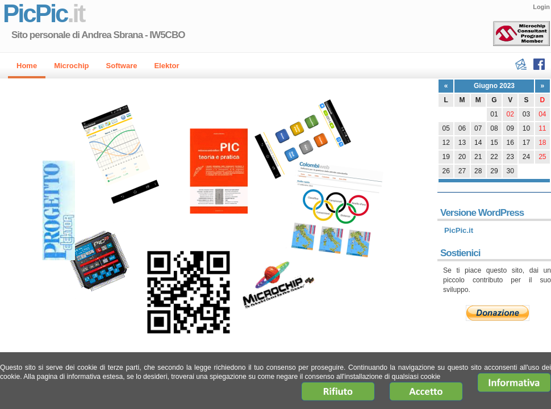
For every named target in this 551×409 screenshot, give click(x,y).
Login (541, 6)
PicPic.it (458, 230)
